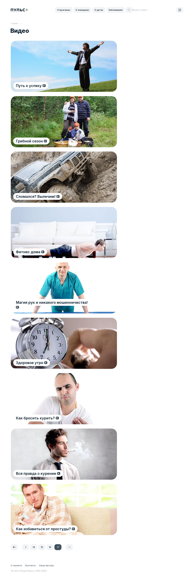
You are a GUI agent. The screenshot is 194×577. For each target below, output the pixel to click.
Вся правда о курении (36, 473)
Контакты (30, 565)
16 (50, 547)
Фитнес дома (28, 252)
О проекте (16, 565)
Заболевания (115, 10)
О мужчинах (63, 10)
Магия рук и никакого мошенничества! (52, 307)
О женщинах (82, 10)
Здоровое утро (30, 362)
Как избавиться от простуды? (44, 529)
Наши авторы (46, 565)
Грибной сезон (29, 141)
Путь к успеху (29, 85)
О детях (98, 10)
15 (42, 547)
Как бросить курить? (35, 418)
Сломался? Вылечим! (36, 196)
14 (34, 547)
